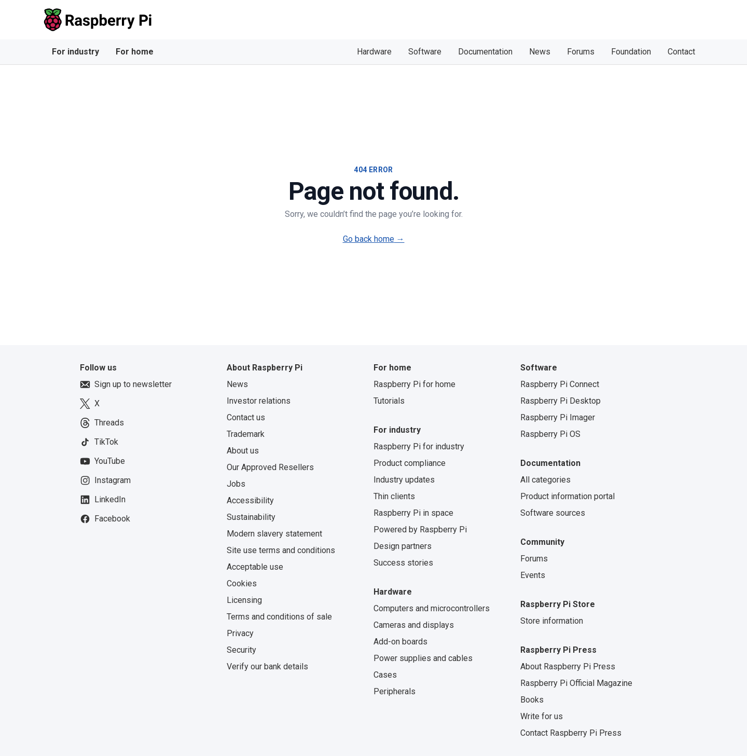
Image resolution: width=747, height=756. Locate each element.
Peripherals (395, 691)
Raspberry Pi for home (414, 384)
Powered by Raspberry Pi (420, 529)
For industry (75, 52)
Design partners (403, 546)
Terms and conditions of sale (279, 617)
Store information (551, 621)
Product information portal (567, 496)
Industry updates (404, 480)
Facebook (105, 519)
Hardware (374, 52)
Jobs (236, 484)
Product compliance (410, 463)
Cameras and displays (414, 625)
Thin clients (394, 496)
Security (241, 650)
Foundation (631, 52)
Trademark (246, 434)
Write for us (541, 716)
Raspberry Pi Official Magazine (576, 683)
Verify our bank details (267, 666)
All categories (545, 480)
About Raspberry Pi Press (567, 666)
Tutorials (389, 401)
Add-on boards (400, 642)
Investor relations (258, 401)
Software (424, 52)
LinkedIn (103, 499)
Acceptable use (255, 567)
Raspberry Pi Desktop (560, 401)
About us (243, 451)
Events (532, 575)
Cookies (242, 583)
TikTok (99, 442)
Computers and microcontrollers (432, 608)
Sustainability (251, 517)
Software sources (552, 513)
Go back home (374, 239)
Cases (385, 675)
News (539, 52)
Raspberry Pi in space (413, 513)
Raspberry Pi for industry (419, 446)
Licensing (244, 600)
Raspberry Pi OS (550, 434)
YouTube (102, 461)
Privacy (240, 633)
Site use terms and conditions (281, 550)
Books (532, 700)
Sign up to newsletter (126, 384)
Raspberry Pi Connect (559, 384)
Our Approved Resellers (270, 467)
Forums (580, 52)
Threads (102, 423)
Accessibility (250, 500)
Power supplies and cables (423, 658)
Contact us (246, 417)
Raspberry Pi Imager (557, 417)
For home (135, 52)
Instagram (105, 480)
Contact (681, 52)
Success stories (403, 563)
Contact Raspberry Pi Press (570, 733)
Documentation (485, 52)
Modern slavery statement (274, 534)
